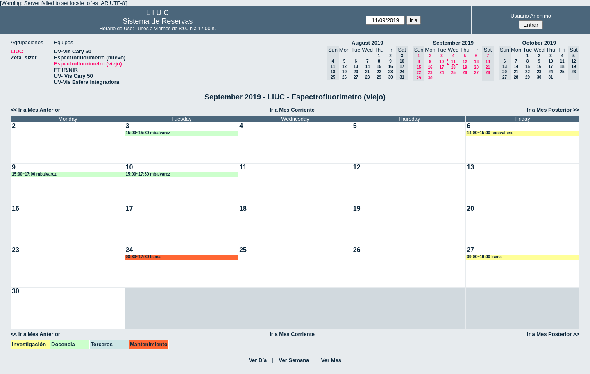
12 (344, 66)
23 (390, 72)
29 (379, 77)
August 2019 (367, 43)
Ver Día (258, 360)
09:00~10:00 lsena (484, 257)
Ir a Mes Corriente (292, 110)
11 (453, 61)
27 (356, 77)
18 (453, 67)
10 (441, 61)
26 (344, 77)
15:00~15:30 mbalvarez (148, 133)
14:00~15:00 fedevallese (490, 133)
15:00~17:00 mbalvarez (34, 174)
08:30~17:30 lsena (143, 257)
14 (367, 66)
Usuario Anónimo (531, 16)
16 (390, 66)
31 (550, 77)
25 (453, 72)
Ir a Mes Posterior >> (553, 110)
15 (379, 66)
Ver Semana (294, 360)
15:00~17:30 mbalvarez (148, 174)
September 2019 (453, 43)
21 (367, 72)
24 (441, 72)
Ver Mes (331, 360)
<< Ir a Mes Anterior (35, 110)
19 (344, 72)
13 (356, 66)
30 (390, 77)
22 (379, 72)
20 (356, 72)
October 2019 (539, 43)
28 (367, 77)
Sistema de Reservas (158, 21)
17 (441, 67)
